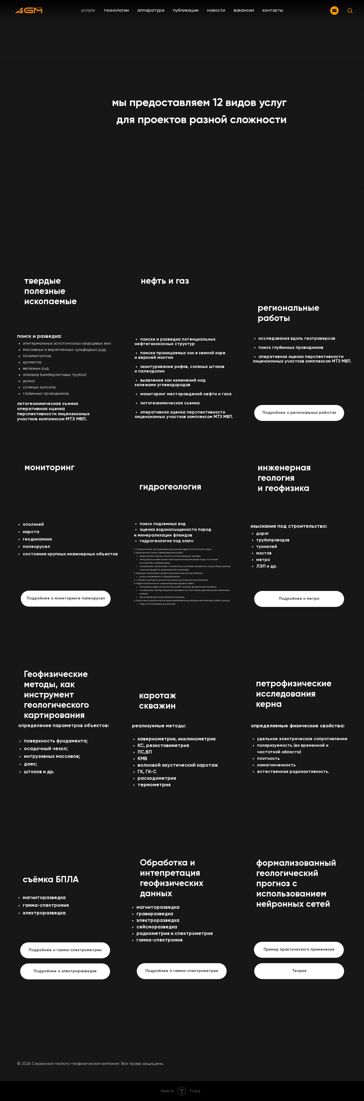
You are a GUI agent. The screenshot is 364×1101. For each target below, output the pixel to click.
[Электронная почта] (334, 10)
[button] (350, 10)
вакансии (244, 10)
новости (216, 10)
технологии (116, 10)
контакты (272, 10)
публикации (185, 10)
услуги (88, 10)
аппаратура (150, 10)
